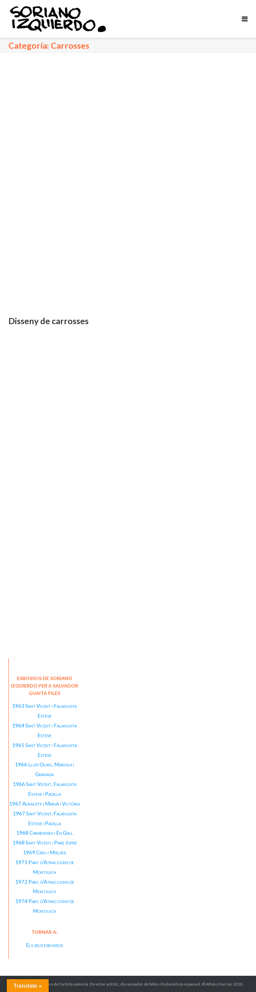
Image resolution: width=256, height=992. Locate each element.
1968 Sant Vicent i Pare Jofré (45, 842)
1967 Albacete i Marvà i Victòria (44, 804)
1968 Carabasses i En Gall (44, 833)
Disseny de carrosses (48, 321)
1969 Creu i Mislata (44, 852)
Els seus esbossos (44, 945)
